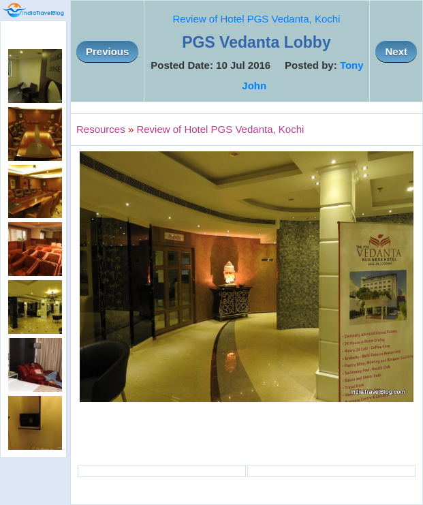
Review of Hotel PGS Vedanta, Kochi (256, 19)
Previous (107, 51)
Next (396, 51)
